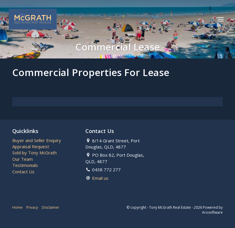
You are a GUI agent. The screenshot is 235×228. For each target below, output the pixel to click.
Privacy (32, 207)
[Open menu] (220, 19)
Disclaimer (50, 207)
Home (17, 207)
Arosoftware (212, 212)
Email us (100, 178)
